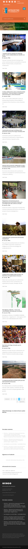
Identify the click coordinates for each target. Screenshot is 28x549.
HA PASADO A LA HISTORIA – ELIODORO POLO (15, 444)
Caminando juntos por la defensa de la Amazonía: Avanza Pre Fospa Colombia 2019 (13, 131)
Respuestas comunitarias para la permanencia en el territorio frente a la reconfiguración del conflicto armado (12, 202)
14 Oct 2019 (6, 240)
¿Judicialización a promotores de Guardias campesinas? (13, 238)
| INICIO (18, 1)
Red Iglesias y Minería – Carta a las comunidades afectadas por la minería (12, 310)
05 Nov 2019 (6, 205)
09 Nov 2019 (6, 133)
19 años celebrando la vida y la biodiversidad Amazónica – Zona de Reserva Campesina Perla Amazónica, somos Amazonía (13, 93)
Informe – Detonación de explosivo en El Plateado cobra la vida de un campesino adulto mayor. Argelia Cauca (13, 440)
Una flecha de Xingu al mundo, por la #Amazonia (11, 345)
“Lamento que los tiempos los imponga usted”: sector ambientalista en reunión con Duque (13, 55)
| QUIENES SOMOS (20, 3)
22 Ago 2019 (6, 383)
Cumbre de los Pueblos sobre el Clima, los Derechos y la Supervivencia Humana (12, 275)
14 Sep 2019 (5, 277)
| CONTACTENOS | (6, 4)
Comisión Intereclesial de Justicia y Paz (15, 460)
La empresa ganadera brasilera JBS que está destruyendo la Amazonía (13, 381)
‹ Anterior (7, 399)
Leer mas (4, 68)
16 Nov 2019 (6, 96)
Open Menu (24, 8)
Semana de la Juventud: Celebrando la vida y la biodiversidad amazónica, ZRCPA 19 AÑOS (13, 166)
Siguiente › (22, 401)
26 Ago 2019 (6, 312)
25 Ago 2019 (6, 348)
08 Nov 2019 (6, 168)
